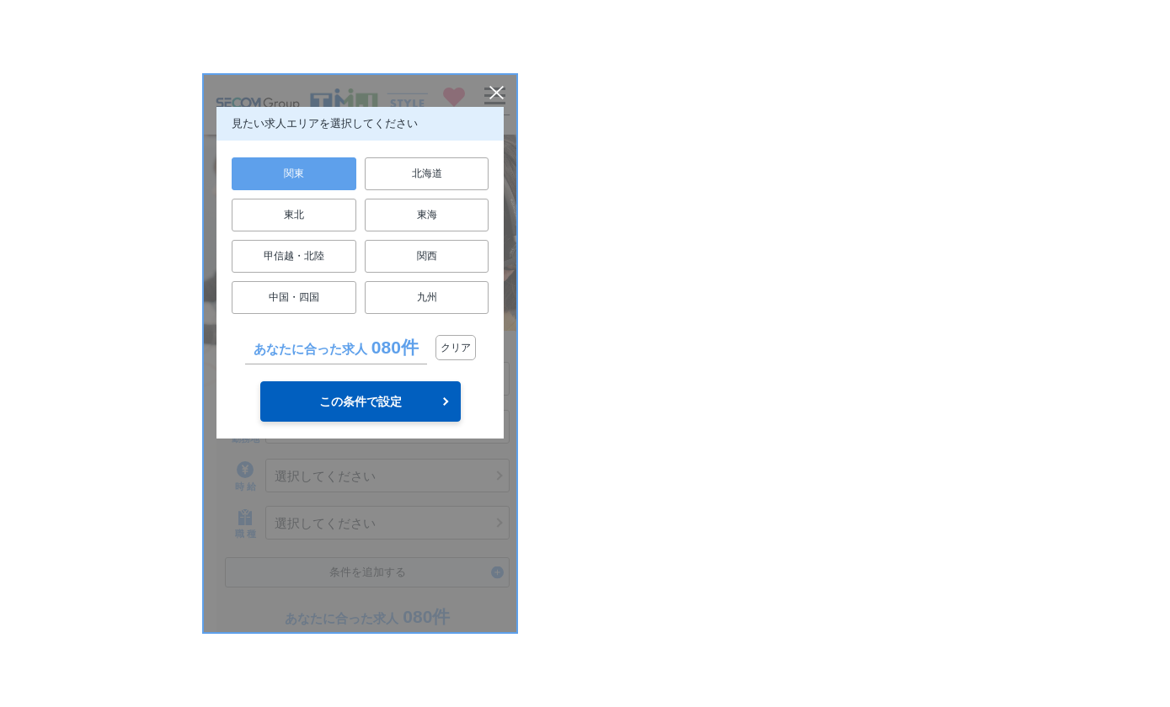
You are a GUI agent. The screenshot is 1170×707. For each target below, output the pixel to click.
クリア (456, 348)
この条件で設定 (360, 401)
